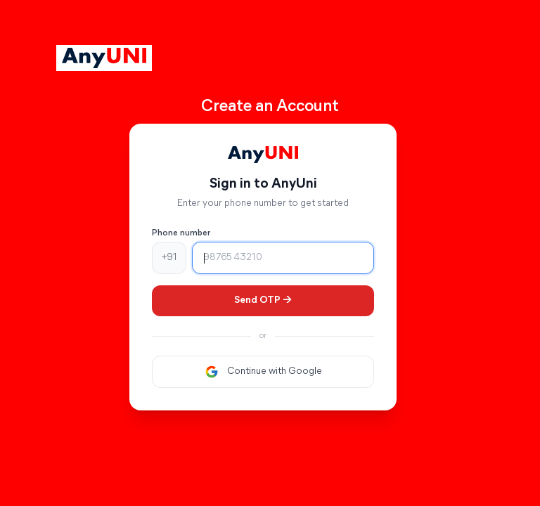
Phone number (181, 233)
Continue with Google (263, 372)
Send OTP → (263, 300)
